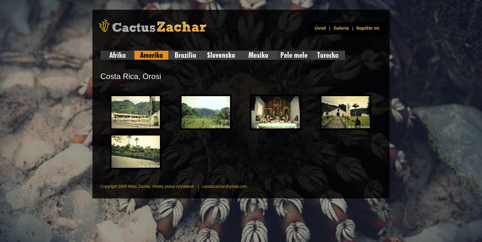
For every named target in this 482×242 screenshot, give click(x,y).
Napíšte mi (367, 28)
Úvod (319, 28)
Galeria (341, 28)
